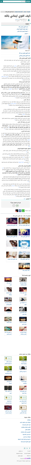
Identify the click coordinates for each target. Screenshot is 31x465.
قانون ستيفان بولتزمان (25, 427)
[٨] (8, 127)
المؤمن (10, 89)
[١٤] (17, 174)
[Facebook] (29, 448)
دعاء (23, 157)
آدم (3, 168)
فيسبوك (20, 210)
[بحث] (24, 1)
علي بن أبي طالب (4, 76)
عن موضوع (21, 451)
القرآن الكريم (13, 103)
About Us (28, 456)
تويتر (17, 210)
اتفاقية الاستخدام (27, 453)
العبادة (23, 114)
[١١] (29, 146)
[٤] (15, 97)
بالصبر (15, 66)
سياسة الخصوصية (19, 453)
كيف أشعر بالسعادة (26, 425)
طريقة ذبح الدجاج (26, 437)
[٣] (21, 94)
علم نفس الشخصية (26, 434)
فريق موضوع (20, 456)
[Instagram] (25, 448)
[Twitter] (27, 448)
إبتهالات (28, 420)
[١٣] (26, 152)
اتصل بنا (29, 451)
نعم (17, 205)
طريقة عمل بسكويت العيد (25, 422)
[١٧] (15, 196)
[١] (22, 79)
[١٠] (4, 134)
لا (13, 205)
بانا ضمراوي (17, 19)
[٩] (4, 128)
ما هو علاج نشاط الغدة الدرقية (24, 439)
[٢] (18, 88)
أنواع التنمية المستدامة (25, 442)
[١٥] (28, 181)
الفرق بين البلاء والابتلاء (25, 432)
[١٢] (28, 146)
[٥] (8, 105)
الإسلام (13, 186)
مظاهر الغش (27, 430)
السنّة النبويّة (21, 162)
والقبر (29, 140)
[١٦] (18, 187)
